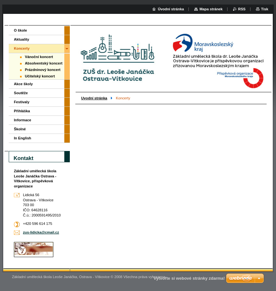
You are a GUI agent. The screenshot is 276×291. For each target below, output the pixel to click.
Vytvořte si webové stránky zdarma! (189, 278)
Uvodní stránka (94, 98)
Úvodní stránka (171, 9)
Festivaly (21, 102)
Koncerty (22, 48)
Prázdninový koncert (42, 70)
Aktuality (21, 39)
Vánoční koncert (39, 57)
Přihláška (22, 111)
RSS (242, 9)
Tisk (264, 9)
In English (22, 138)
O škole (20, 30)
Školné (20, 129)
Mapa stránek (211, 9)
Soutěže (21, 93)
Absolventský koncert (43, 63)
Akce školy (23, 84)
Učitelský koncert (40, 76)
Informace (22, 120)
